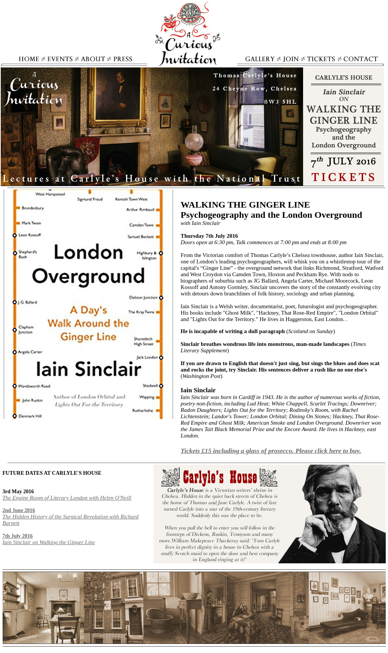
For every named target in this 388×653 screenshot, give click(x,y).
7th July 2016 (18, 536)
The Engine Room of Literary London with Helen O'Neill (67, 498)
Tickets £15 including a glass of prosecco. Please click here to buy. (271, 450)
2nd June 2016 (19, 510)
